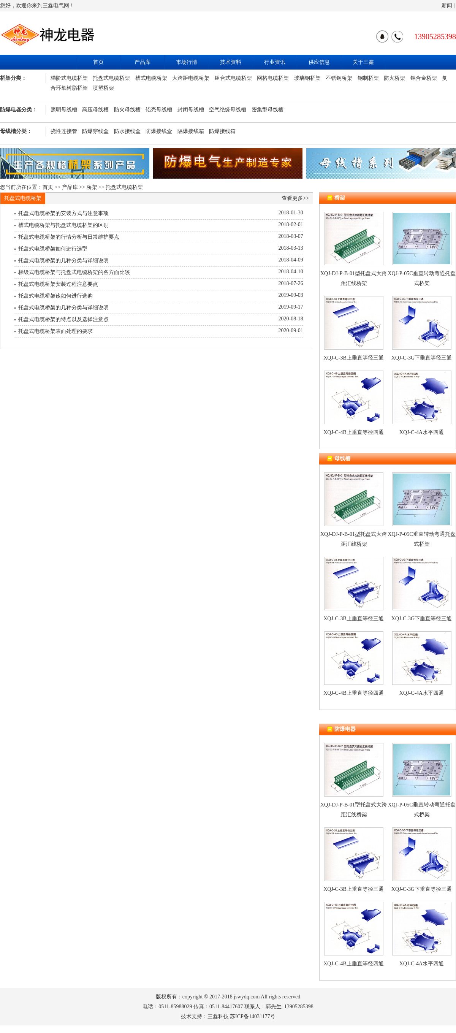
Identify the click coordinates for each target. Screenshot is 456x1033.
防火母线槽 (127, 109)
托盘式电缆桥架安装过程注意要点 (58, 284)
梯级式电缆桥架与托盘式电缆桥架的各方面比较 (74, 272)
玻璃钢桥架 (307, 78)
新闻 (447, 5)
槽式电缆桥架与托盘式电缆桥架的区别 (63, 225)
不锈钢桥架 (339, 78)
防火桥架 (394, 78)
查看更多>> (295, 198)
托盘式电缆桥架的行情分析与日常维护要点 (68, 237)
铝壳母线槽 (159, 109)
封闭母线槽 (190, 109)
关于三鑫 (363, 62)
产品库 (142, 62)
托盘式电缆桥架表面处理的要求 (55, 331)
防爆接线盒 (159, 131)
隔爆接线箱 (190, 131)
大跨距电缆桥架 (190, 78)
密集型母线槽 (267, 109)
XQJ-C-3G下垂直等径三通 (421, 358)
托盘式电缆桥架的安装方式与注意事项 (63, 213)
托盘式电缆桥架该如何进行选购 (55, 296)
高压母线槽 (95, 109)
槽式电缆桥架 (151, 78)
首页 (98, 62)
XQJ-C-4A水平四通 (421, 432)
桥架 (92, 187)
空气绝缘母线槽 (227, 109)
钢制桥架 (368, 78)
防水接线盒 (127, 131)
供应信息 (319, 62)
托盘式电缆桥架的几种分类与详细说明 (63, 260)
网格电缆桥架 (273, 78)
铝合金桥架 (423, 78)
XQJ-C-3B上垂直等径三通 (353, 358)
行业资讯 (274, 62)
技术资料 (230, 62)
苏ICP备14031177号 (252, 1016)
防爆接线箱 (222, 131)
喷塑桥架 (103, 88)
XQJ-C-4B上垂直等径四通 (353, 432)
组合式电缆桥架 (233, 78)
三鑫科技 (218, 1016)
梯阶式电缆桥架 (69, 78)
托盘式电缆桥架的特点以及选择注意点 (63, 319)
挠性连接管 (64, 131)
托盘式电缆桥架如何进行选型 (52, 249)
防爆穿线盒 (95, 131)
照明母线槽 (64, 109)
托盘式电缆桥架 (111, 78)
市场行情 (186, 62)
